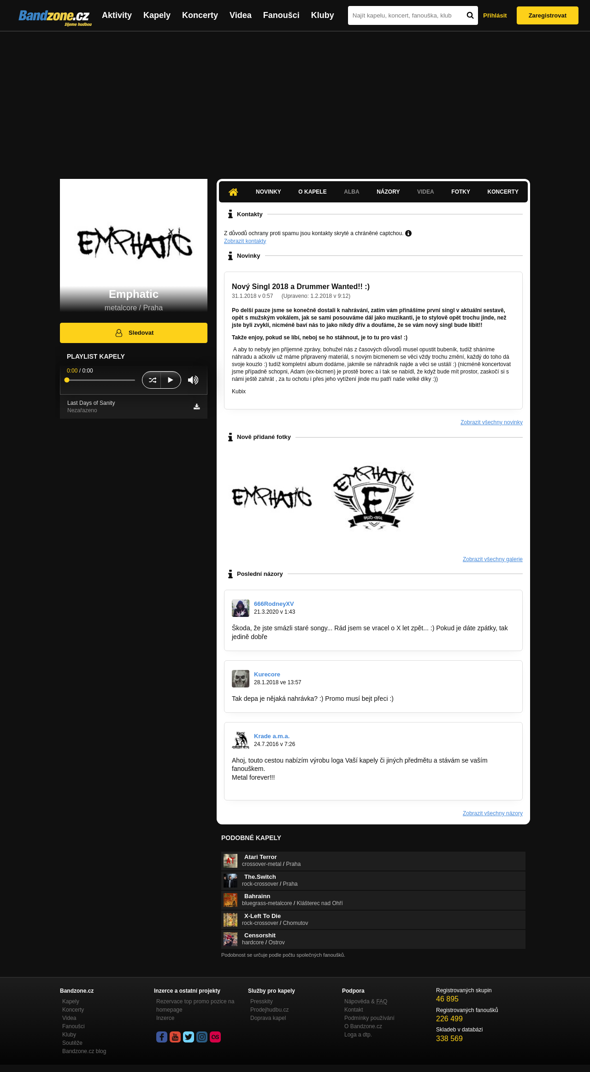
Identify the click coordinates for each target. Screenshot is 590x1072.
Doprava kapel (268, 1018)
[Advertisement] (295, 100)
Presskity (261, 1001)
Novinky (268, 192)
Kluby (322, 15)
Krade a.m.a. (271, 736)
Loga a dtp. (358, 1034)
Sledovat (134, 333)
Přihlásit (495, 15)
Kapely (157, 15)
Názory (388, 192)
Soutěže (72, 1043)
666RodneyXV (274, 603)
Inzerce (165, 1018)
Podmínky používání (369, 1018)
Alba (351, 192)
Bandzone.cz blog (84, 1051)
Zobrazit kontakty (245, 241)
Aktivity (117, 15)
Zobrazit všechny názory (493, 813)
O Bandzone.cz (363, 1026)
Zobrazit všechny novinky (491, 422)
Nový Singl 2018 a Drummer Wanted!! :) (301, 286)
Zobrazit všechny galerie (493, 559)
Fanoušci (281, 15)
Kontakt (353, 1010)
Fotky (460, 192)
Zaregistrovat (547, 15)
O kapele (312, 192)
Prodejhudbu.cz (269, 1010)
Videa (241, 15)
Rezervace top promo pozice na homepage (195, 1005)
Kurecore (267, 674)
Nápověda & (365, 1001)
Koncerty (200, 15)
